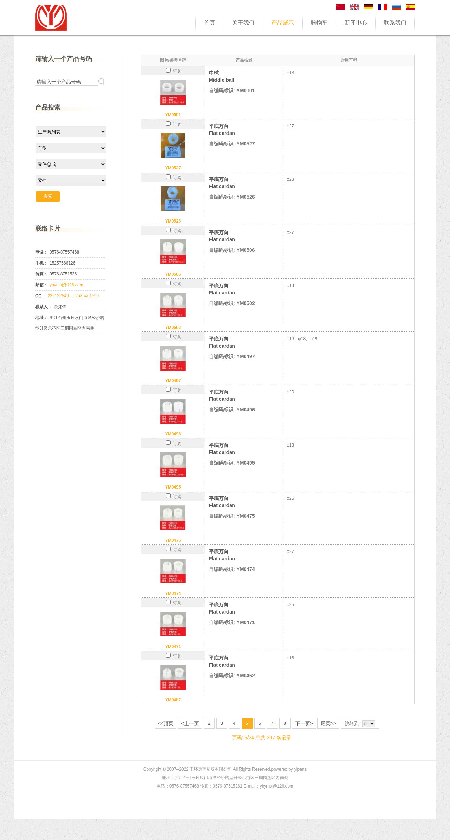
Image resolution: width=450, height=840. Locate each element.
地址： (41, 317)
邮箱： (41, 284)
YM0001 (173, 114)
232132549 (59, 295)
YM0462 (173, 699)
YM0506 (173, 274)
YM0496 (173, 433)
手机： (41, 263)
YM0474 (173, 593)
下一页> (304, 723)
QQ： (40, 295)
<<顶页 (165, 723)
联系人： (43, 306)
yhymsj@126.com (66, 284)
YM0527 (173, 168)
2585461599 (87, 295)
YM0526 (173, 221)
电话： (41, 252)
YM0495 (173, 487)
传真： (41, 274)
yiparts (300, 769)
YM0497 (173, 380)
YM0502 (173, 327)
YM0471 (173, 646)
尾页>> (328, 723)
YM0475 (173, 540)
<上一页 (190, 723)
